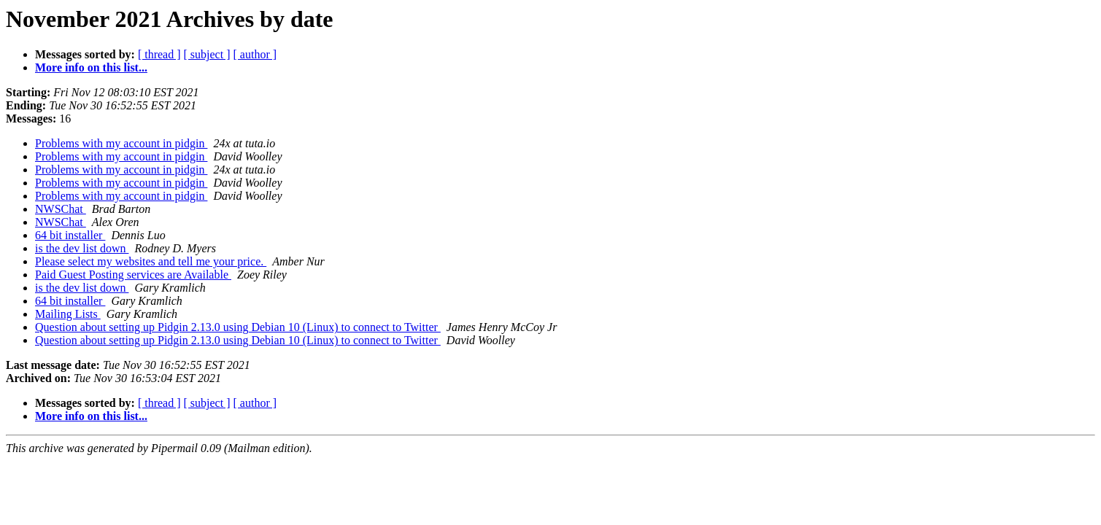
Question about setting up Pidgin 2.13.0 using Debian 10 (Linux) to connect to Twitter (238, 327)
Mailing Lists (68, 314)
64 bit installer (70, 235)
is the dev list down (81, 248)
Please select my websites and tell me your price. (150, 261)
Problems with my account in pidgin (121, 143)
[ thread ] (159, 54)
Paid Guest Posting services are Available (133, 274)
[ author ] (255, 54)
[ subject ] (207, 54)
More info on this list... (91, 67)
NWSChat (60, 209)
